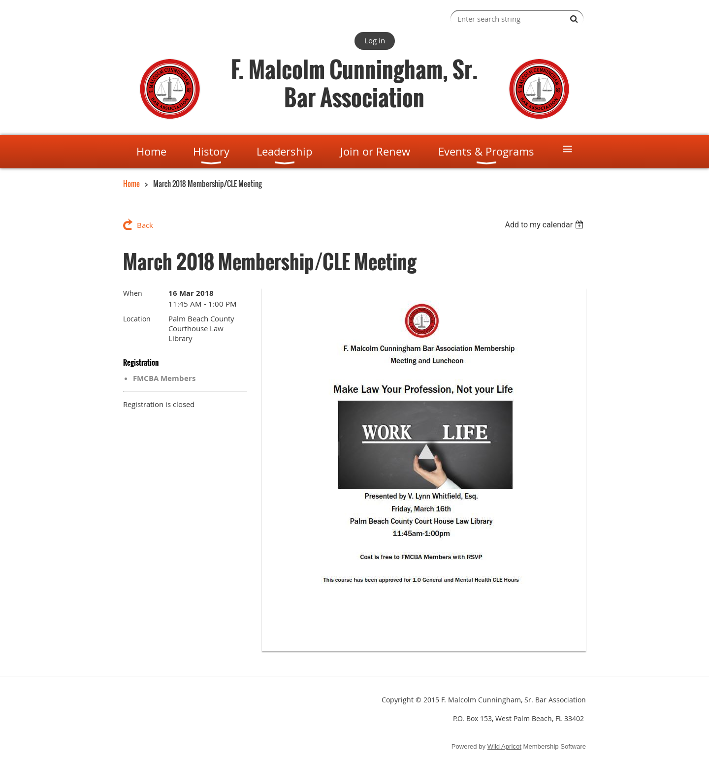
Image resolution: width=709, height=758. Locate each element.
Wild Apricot (504, 746)
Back (145, 225)
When (132, 293)
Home (131, 183)
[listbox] (545, 225)
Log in (374, 40)
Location (137, 318)
